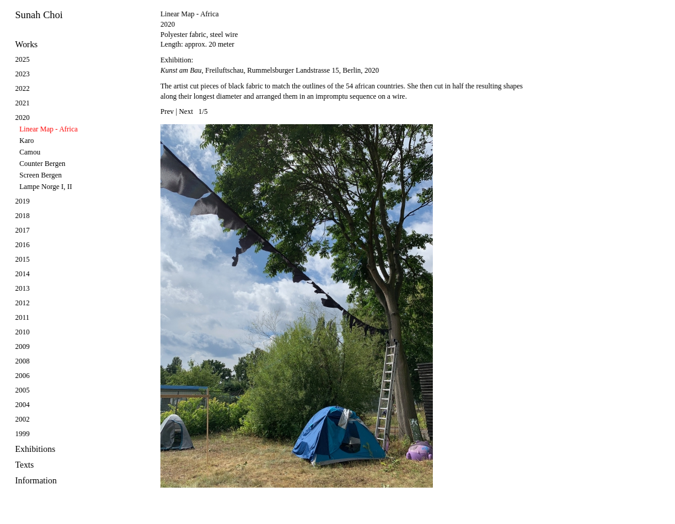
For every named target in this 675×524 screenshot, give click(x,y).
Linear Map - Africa (48, 129)
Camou (30, 152)
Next (186, 111)
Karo (26, 140)
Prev (167, 111)
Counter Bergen (42, 163)
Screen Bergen (40, 175)
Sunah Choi (39, 15)
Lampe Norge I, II (45, 186)
